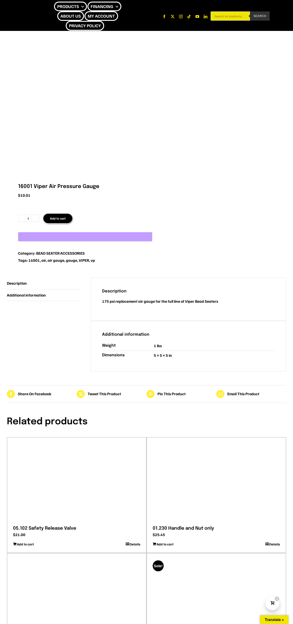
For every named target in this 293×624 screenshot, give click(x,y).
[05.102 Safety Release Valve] (77, 480)
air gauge (56, 260)
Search (259, 16)
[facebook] (164, 16)
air (43, 260)
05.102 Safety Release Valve (44, 528)
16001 (34, 260)
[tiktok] (189, 16)
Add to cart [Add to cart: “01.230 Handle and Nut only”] (165, 544)
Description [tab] (17, 283)
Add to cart (58, 218)
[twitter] (172, 16)
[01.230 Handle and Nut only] (216, 480)
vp (93, 260)
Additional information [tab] (26, 295)
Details (135, 544)
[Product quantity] (28, 218)
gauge (71, 260)
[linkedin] (205, 16)
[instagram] (181, 16)
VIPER (84, 260)
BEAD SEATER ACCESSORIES (60, 253)
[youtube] (197, 16)
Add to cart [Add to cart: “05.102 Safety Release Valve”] (25, 544)
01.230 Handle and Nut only (183, 528)
